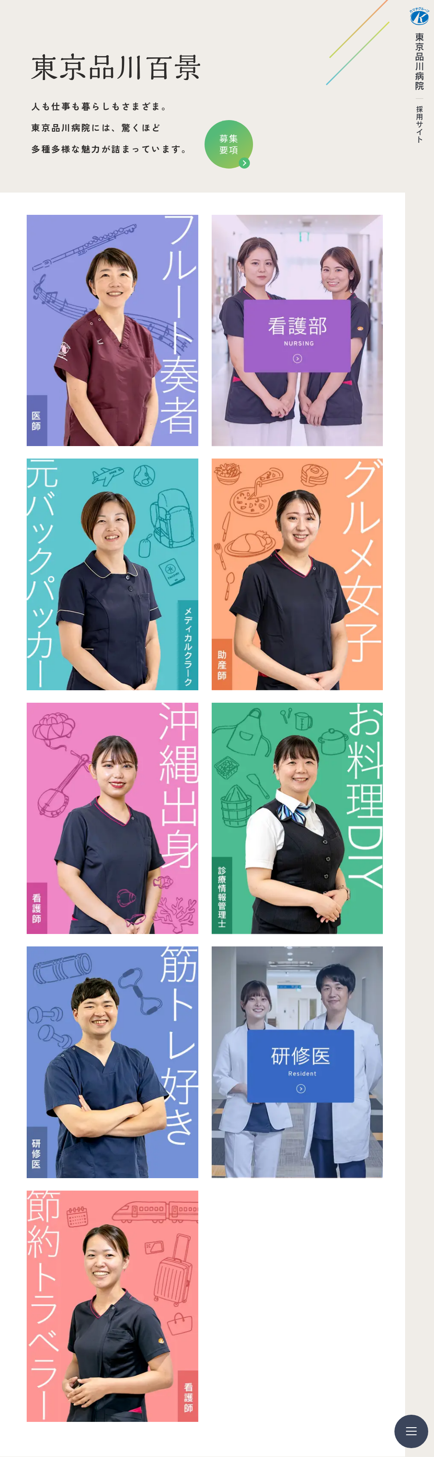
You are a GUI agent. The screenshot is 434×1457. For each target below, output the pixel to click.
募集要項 (229, 144)
